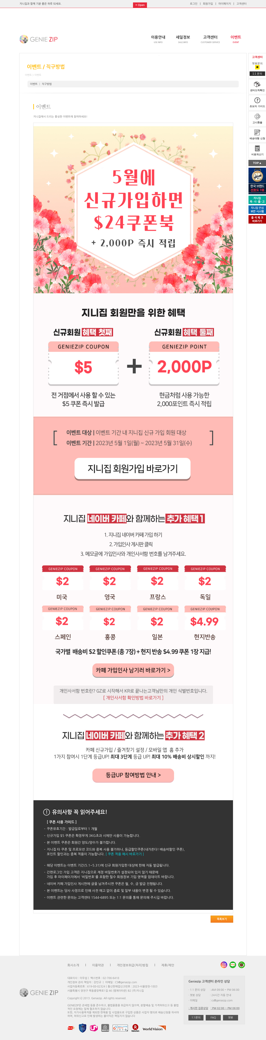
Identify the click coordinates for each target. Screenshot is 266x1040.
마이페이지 (225, 3)
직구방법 (47, 84)
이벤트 (34, 84)
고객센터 (241, 3)
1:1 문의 (257, 73)
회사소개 (73, 965)
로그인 (194, 3)
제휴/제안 (167, 965)
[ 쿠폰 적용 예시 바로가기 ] (125, 854)
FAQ (213, 1017)
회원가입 (208, 3)
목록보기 (222, 919)
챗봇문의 (257, 65)
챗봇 (230, 1017)
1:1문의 (196, 1017)
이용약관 (98, 965)
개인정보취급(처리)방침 (132, 965)
